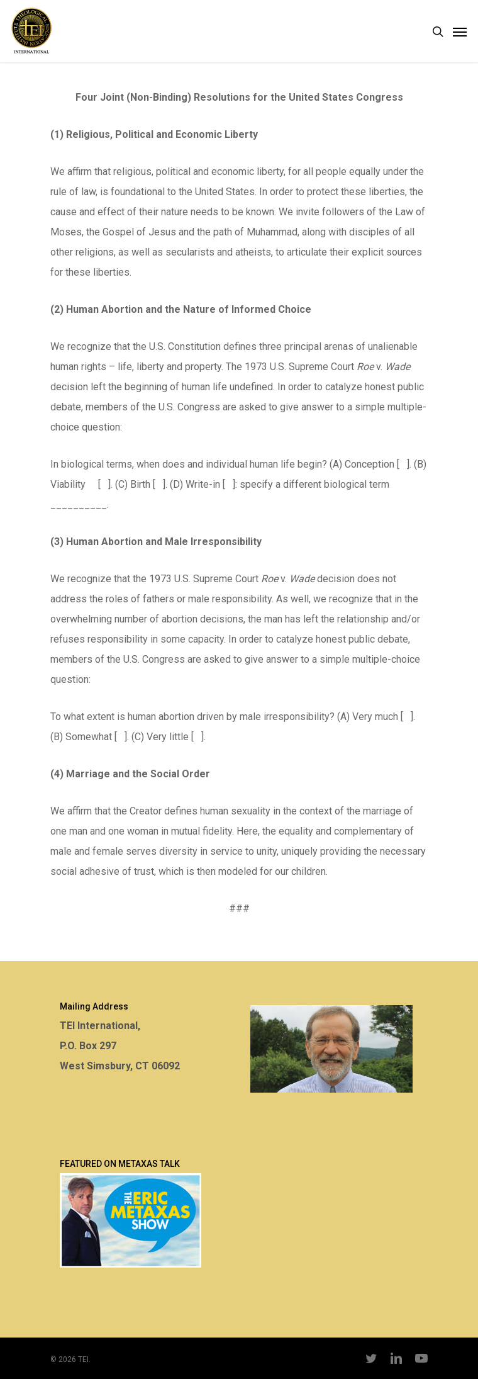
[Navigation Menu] (460, 31)
